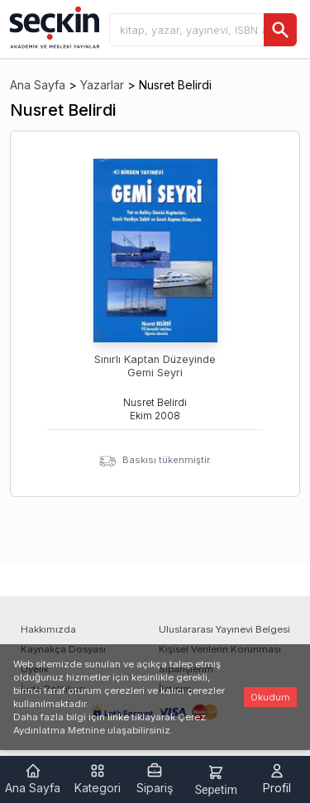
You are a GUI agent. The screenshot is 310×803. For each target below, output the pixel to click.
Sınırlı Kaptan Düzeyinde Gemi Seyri (155, 366)
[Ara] (280, 29)
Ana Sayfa (37, 85)
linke (118, 717)
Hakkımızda (48, 629)
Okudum (270, 697)
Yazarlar (102, 85)
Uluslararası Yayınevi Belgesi (224, 629)
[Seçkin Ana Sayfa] (53, 26)
